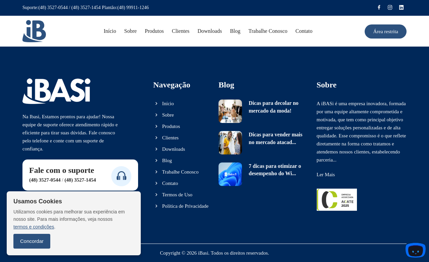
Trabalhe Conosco (176, 172)
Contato (304, 31)
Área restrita (385, 31)
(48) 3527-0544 (53, 7)
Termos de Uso (172, 195)
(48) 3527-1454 (86, 7)
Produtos (154, 31)
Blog (235, 31)
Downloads (209, 31)
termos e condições (33, 227)
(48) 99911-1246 (133, 7)
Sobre (130, 31)
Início (110, 31)
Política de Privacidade (180, 206)
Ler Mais (326, 174)
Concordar (32, 241)
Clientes (180, 31)
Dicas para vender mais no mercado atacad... (275, 138)
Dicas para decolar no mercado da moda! (274, 106)
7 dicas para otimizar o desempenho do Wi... (275, 169)
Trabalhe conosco (267, 31)
